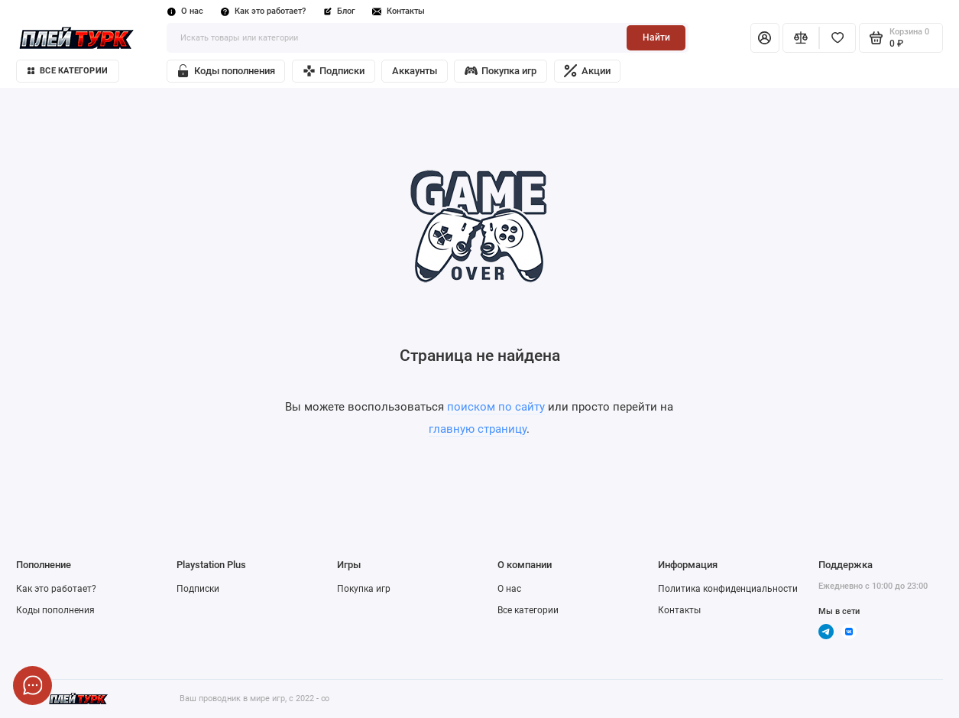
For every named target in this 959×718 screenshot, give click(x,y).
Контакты (399, 11)
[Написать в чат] (32, 685)
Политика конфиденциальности (728, 588)
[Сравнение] (800, 38)
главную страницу (477, 429)
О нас (185, 11)
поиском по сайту (496, 407)
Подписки (333, 70)
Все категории (68, 71)
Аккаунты (414, 70)
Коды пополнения (225, 70)
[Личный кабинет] (764, 38)
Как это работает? (263, 11)
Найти (656, 37)
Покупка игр (500, 70)
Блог (339, 11)
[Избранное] (837, 38)
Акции (587, 70)
